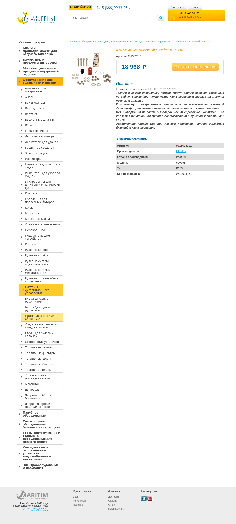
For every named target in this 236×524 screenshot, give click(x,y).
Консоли (31, 193)
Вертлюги (32, 114)
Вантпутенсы (34, 108)
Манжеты (32, 213)
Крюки (30, 207)
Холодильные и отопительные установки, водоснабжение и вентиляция (37, 453)
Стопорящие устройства (42, 342)
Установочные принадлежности (37, 376)
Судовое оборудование (35, 508)
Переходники (35, 230)
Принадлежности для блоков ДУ (40, 317)
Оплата (104, 24)
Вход (195, 6)
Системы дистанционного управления (37, 290)
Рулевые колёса (36, 255)
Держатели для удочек (41, 142)
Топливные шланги (39, 358)
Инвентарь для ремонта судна (42, 165)
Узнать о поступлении (195, 66)
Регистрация (177, 6)
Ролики (30, 244)
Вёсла (29, 125)
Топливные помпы (38, 347)
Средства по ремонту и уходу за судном (42, 325)
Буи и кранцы (35, 102)
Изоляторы (33, 159)
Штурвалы (32, 389)
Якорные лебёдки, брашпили (38, 396)
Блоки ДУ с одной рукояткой (38, 308)
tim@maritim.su (39, 510)
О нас (111, 504)
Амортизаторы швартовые (36, 89)
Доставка (91, 24)
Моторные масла (37, 219)
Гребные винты (36, 131)
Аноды (30, 97)
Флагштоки (33, 384)
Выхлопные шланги (39, 119)
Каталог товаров (32, 42)
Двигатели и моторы (40, 136)
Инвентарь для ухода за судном (42, 174)
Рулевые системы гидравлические (38, 262)
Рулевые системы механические (38, 271)
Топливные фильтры (40, 353)
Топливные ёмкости (39, 364)
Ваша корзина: (189, 13)
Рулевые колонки (37, 250)
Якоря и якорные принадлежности (37, 405)
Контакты (75, 24)
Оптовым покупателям (144, 24)
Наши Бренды (116, 508)
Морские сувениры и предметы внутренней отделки (41, 71)
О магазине (119, 24)
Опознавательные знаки (43, 224)
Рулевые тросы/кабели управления (41, 279)
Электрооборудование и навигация (41, 466)
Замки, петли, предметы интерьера (40, 60)
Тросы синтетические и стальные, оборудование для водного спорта (41, 437)
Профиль (78, 504)
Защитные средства (39, 147)
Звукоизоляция (36, 153)
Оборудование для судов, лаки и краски (39, 81)
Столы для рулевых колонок (39, 334)
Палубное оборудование (34, 413)
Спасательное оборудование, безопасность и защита (41, 424)
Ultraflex (181, 151)
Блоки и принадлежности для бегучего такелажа (40, 51)
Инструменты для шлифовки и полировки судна (42, 184)
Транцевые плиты (38, 370)
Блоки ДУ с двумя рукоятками (37, 299)
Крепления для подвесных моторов (39, 200)
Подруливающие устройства (37, 236)
